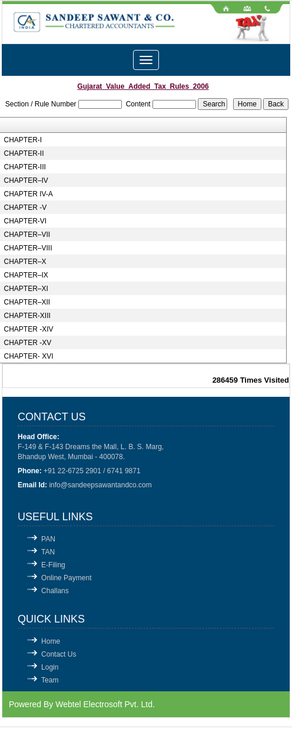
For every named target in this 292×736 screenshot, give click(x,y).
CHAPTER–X (25, 261)
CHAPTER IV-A (28, 194)
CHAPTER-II (24, 153)
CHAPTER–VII (27, 234)
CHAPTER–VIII (28, 248)
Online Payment (66, 578)
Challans (55, 591)
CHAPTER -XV (27, 343)
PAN (48, 539)
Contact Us (58, 654)
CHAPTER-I (23, 140)
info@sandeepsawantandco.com (100, 485)
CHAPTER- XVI (28, 356)
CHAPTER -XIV (28, 329)
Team (49, 680)
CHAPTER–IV (26, 180)
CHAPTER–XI (26, 289)
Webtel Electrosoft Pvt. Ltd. (105, 704)
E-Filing (53, 565)
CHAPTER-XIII (27, 316)
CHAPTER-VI (25, 221)
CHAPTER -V (25, 207)
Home (50, 641)
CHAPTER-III (24, 167)
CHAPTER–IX (26, 275)
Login (49, 667)
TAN (48, 552)
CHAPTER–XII (27, 302)
